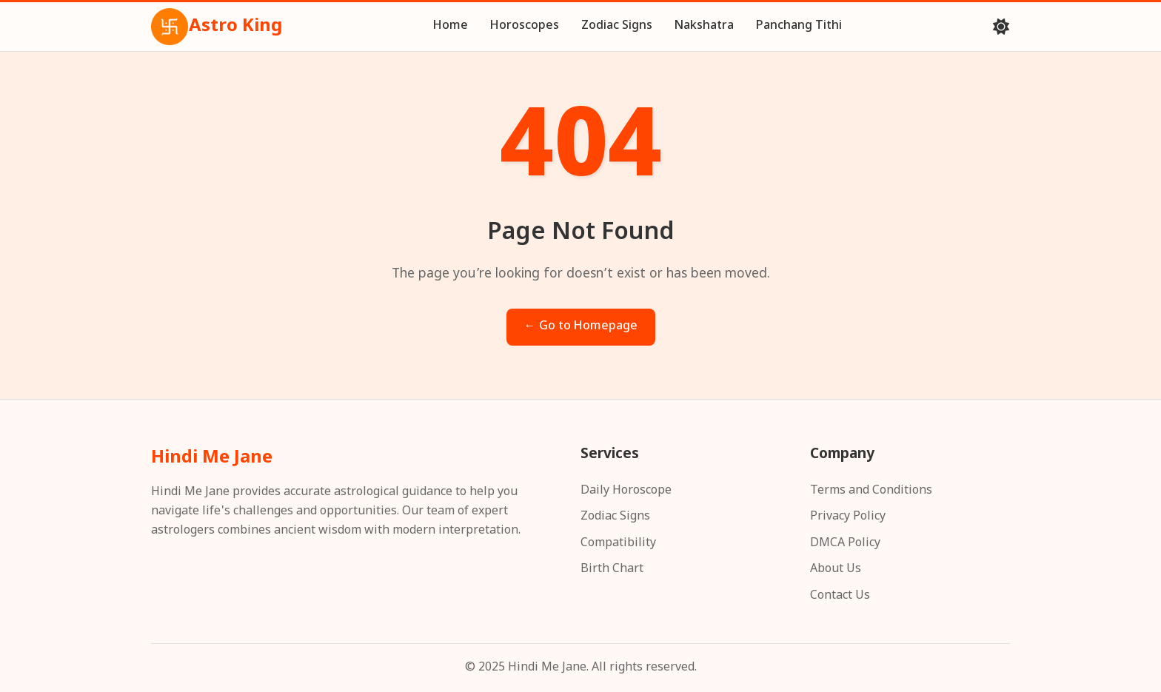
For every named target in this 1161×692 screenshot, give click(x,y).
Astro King (216, 26)
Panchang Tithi (799, 26)
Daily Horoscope (626, 491)
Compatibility (618, 543)
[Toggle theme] (1001, 27)
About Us (835, 569)
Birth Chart (611, 569)
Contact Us (840, 596)
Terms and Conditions (871, 491)
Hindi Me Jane (211, 458)
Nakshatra (704, 26)
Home (450, 26)
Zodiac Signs (616, 26)
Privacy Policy (848, 517)
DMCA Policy (845, 543)
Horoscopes (524, 26)
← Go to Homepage (581, 327)
